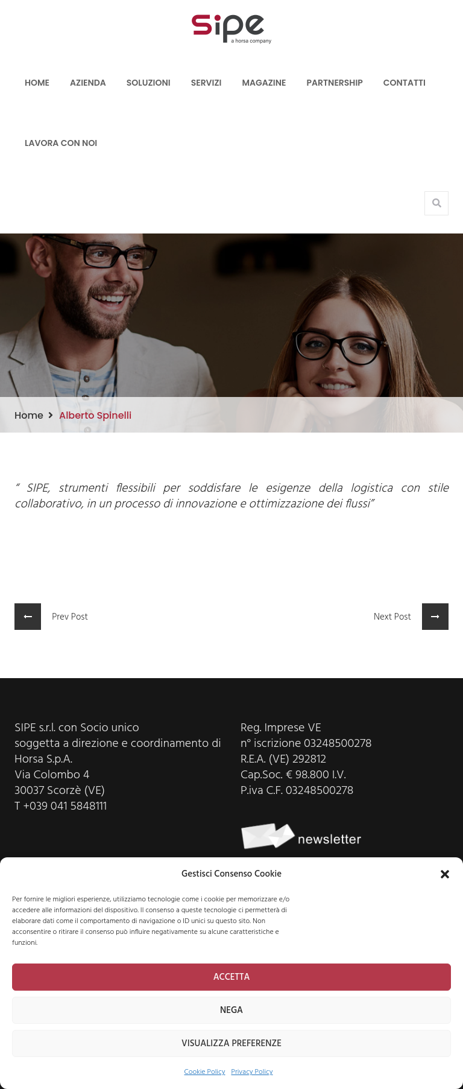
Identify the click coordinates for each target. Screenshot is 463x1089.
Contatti (404, 83)
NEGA (231, 1010)
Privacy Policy (251, 1072)
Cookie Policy (204, 1072)
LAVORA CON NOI (61, 143)
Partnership (335, 83)
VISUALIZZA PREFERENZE (231, 1044)
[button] (445, 874)
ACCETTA (231, 977)
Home (37, 83)
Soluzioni (149, 83)
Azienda (88, 83)
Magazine (264, 83)
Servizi (206, 83)
